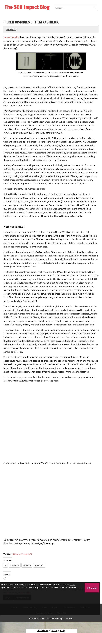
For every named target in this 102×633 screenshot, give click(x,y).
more (72, 584)
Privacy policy (58, 630)
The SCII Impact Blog (27, 7)
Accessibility (43, 630)
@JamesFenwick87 (22, 553)
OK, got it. (92, 587)
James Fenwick (11, 37)
